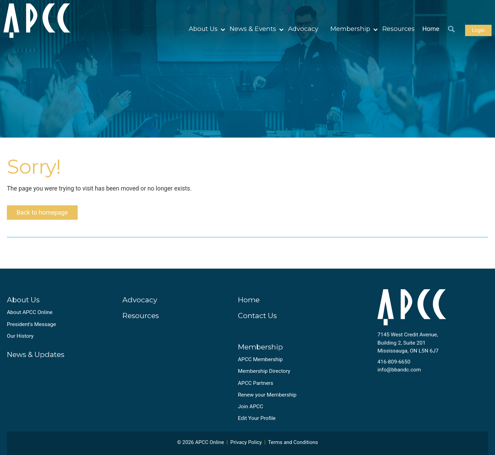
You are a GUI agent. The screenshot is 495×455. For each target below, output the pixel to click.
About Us (203, 29)
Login (478, 30)
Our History (20, 336)
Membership (350, 29)
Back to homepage (42, 212)
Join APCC (250, 406)
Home (431, 28)
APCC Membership (260, 359)
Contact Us (257, 315)
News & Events (253, 29)
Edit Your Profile (257, 418)
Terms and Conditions (293, 442)
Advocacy (303, 29)
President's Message (31, 324)
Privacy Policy (246, 442)
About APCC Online (30, 312)
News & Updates (35, 354)
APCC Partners (255, 383)
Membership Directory (264, 371)
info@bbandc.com (399, 370)
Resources (398, 29)
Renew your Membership (267, 395)
